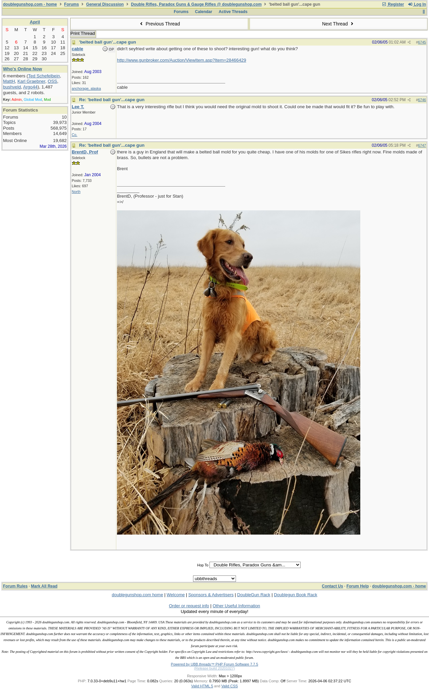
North (76, 192)
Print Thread (82, 33)
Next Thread (338, 23)
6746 (422, 100)
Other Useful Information (236, 605)
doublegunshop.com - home (30, 4)
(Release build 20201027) (214, 668)
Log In (417, 4)
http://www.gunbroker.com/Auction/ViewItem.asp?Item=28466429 (181, 60)
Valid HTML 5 (202, 686)
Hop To (202, 565)
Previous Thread (159, 23)
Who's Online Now (22, 68)
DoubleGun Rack (253, 594)
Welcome (176, 594)
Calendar (203, 11)
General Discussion (105, 4)
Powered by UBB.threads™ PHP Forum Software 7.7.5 (214, 664)
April (35, 21)
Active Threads (233, 11)
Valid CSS (229, 686)
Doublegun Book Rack (295, 594)
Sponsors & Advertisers (211, 594)
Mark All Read (44, 586)
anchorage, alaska (86, 88)
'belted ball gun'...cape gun (107, 42)
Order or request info (189, 605)
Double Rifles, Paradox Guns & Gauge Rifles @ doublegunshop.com (196, 4)
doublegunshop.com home (137, 594)
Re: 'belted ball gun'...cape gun (111, 99)
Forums (71, 4)
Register (393, 4)
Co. (74, 135)
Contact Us (332, 586)
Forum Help (358, 586)
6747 (422, 145)
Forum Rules (15, 586)
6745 (422, 42)
